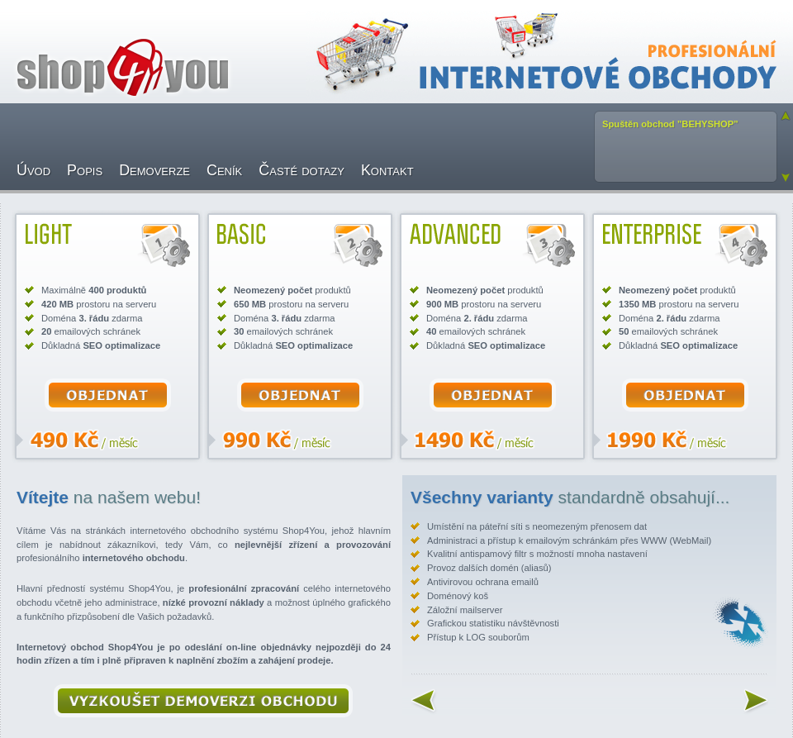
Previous (786, 116)
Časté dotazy (301, 170)
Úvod (33, 170)
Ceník (224, 170)
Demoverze (154, 170)
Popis (84, 170)
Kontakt (387, 170)
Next (786, 178)
